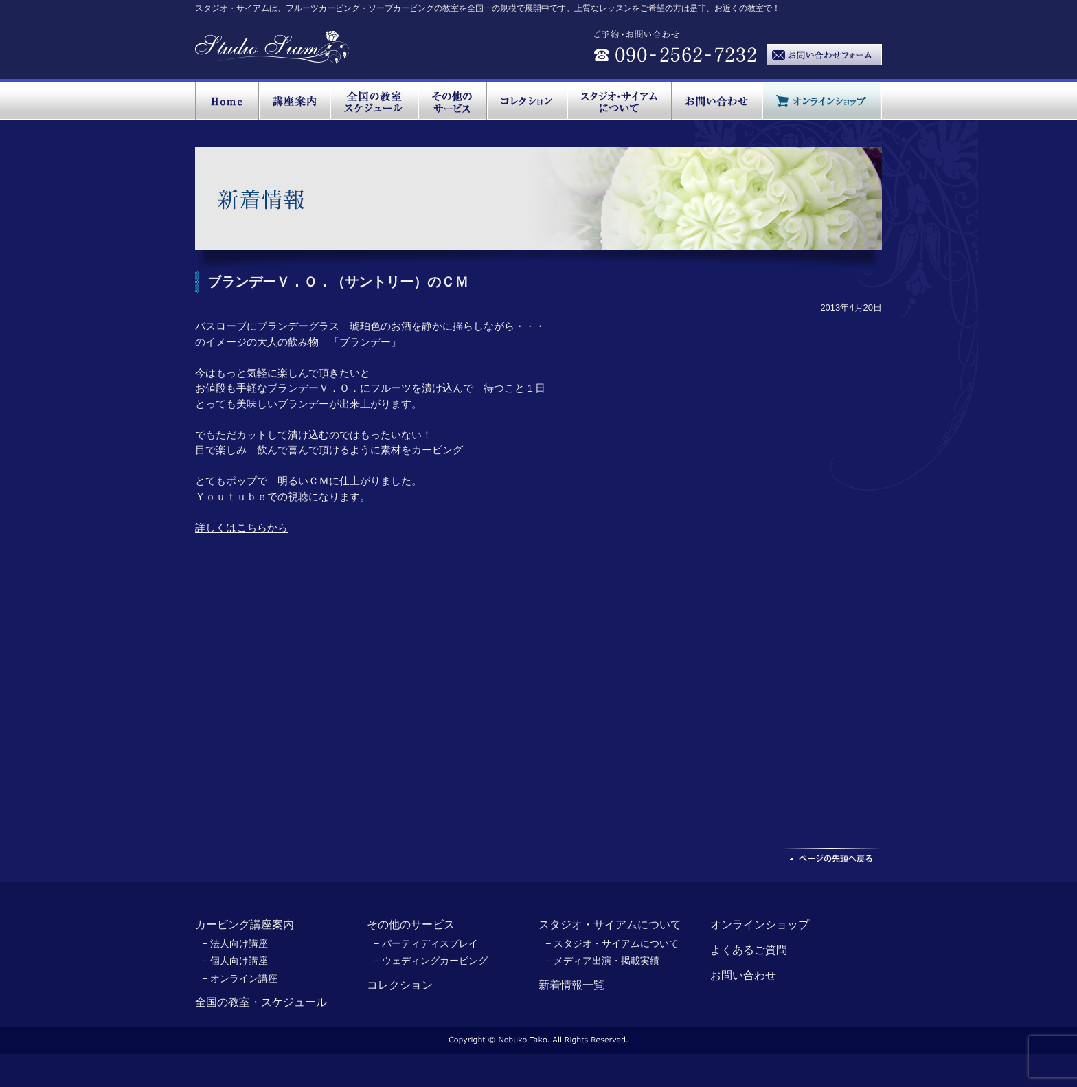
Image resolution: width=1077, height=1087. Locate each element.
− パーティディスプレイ (426, 943)
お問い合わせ (743, 975)
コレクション (400, 985)
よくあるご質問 (748, 950)
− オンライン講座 (239, 978)
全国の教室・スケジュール (261, 1002)
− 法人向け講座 (235, 943)
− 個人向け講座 (235, 960)
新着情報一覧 (571, 985)
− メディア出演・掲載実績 (602, 960)
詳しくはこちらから (241, 527)
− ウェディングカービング (431, 960)
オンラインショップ (759, 924)
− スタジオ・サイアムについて (612, 943)
